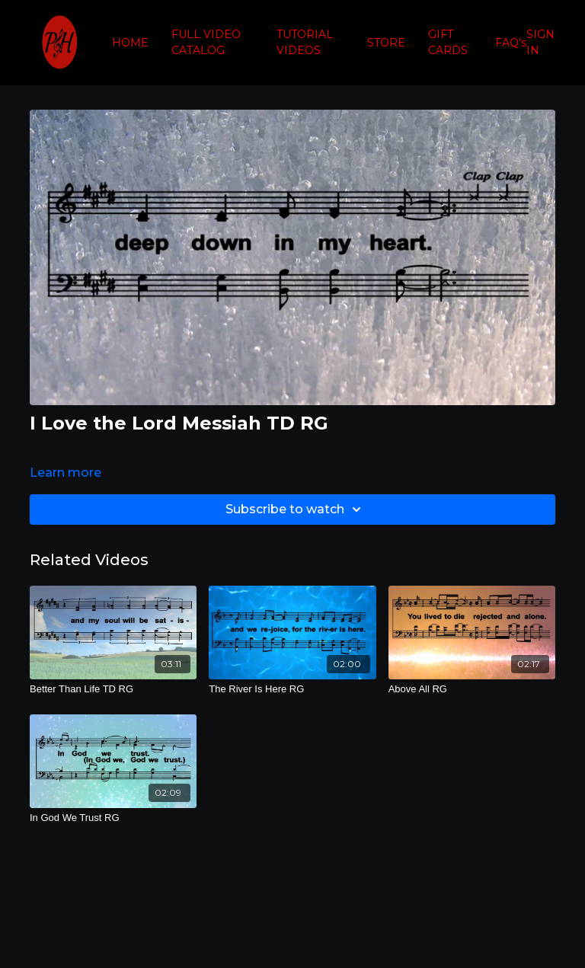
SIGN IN (540, 42)
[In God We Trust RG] (113, 818)
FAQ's (510, 43)
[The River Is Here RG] (292, 689)
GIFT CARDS (448, 42)
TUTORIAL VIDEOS (305, 42)
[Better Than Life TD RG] (113, 689)
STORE (386, 43)
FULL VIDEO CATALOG (206, 42)
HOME (130, 43)
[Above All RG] (471, 689)
